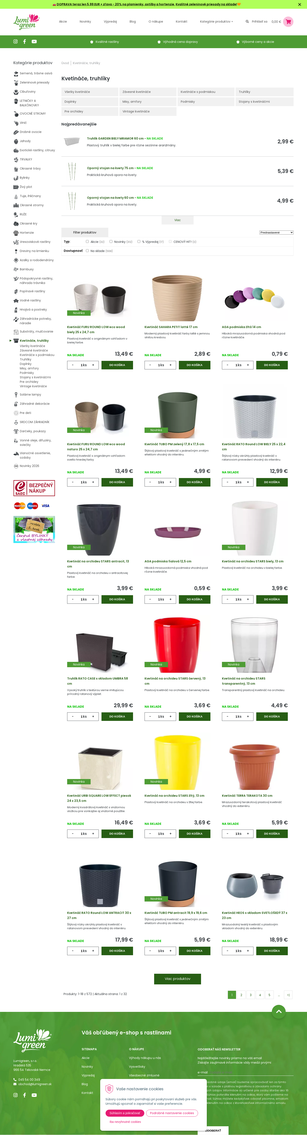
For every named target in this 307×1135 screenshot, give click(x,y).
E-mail (203, 1072)
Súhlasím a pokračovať (125, 1113)
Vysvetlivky (137, 1066)
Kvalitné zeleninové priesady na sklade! (206, 4)
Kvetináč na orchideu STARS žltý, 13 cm (174, 796)
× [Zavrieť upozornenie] (300, 4)
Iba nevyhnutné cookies (125, 1121)
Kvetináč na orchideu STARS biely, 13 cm (253, 561)
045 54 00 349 (29, 1079)
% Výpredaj (153, 242)
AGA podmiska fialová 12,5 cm (168, 561)
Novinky (85, 21)
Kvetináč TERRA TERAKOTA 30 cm (247, 796)
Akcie (63, 21)
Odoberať (213, 1130)
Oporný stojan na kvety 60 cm (110, 198)
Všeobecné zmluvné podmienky (144, 1077)
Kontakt (87, 1093)
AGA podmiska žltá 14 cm (241, 327)
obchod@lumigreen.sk (35, 1084)
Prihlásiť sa (259, 21)
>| (288, 995)
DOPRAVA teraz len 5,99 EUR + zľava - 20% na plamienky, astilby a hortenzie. (116, 4)
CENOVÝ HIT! (185, 242)
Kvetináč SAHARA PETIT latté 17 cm (171, 327)
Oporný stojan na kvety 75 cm (110, 168)
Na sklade (102, 251)
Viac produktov (177, 978)
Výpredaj (110, 21)
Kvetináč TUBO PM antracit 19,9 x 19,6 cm (176, 913)
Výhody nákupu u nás (145, 1058)
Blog (85, 1084)
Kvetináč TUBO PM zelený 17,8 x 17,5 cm (174, 444)
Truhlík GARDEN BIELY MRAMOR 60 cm (115, 138)
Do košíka (117, 365)
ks (85, 365)
